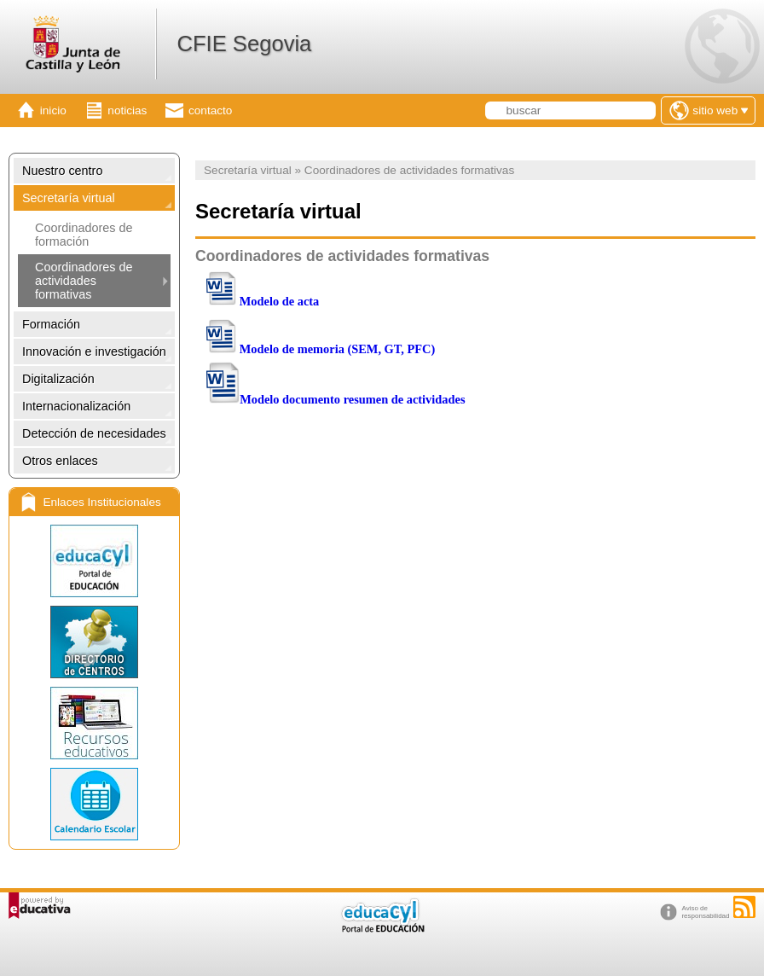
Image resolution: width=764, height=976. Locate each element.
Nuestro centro (62, 170)
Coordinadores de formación (83, 234)
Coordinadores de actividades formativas (83, 280)
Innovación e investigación (94, 351)
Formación (51, 324)
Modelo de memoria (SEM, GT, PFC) (338, 349)
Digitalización (58, 379)
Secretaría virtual (68, 198)
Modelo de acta (280, 301)
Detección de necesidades (94, 433)
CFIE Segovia (244, 43)
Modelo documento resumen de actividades (352, 399)
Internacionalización (76, 406)
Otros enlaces (60, 461)
